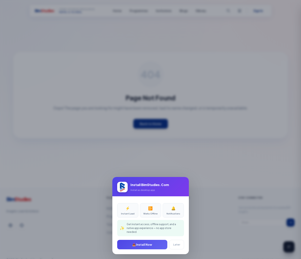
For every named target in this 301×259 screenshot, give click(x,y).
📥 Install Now (142, 244)
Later (176, 244)
